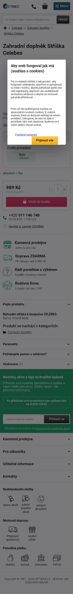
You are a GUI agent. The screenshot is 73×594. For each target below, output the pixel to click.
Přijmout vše (45, 140)
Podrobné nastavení (26, 134)
